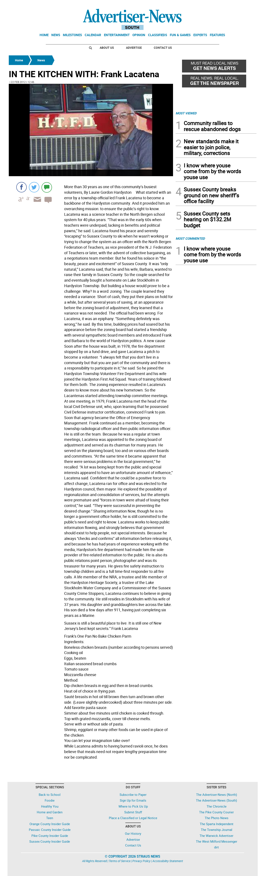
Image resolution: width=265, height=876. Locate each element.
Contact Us (163, 48)
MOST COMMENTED (190, 238)
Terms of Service (119, 861)
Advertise (134, 48)
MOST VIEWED (186, 113)
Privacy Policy (141, 861)
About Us (107, 48)
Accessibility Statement (167, 861)
